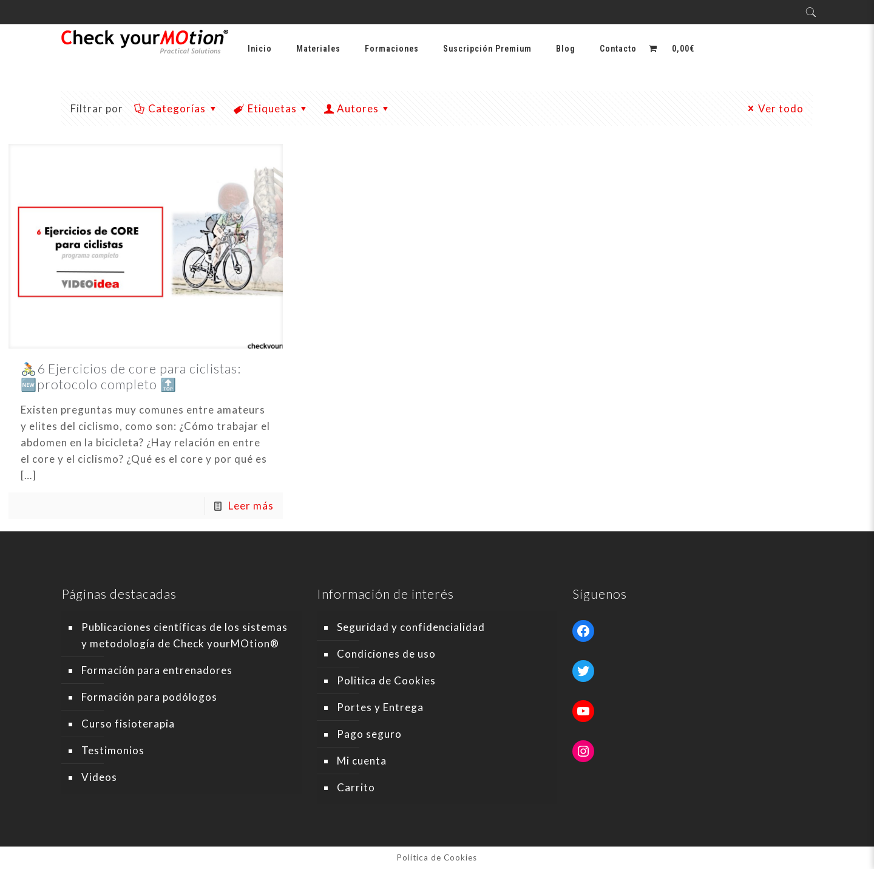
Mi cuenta (362, 760)
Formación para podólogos (149, 696)
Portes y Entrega (380, 707)
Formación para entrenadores (156, 670)
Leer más (251, 505)
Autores (357, 108)
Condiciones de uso (386, 653)
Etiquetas (271, 108)
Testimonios (112, 750)
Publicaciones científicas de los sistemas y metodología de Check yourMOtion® (184, 635)
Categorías (176, 108)
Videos (99, 777)
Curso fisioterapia (128, 723)
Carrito (356, 787)
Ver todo (774, 108)
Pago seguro (369, 734)
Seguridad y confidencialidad (411, 627)
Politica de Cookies (386, 680)
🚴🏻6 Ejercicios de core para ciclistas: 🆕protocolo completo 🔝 (131, 376)
